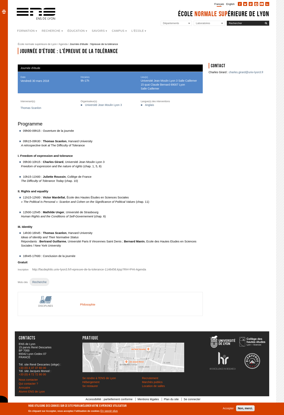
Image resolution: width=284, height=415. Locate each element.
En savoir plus (109, 410)
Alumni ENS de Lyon (32, 391)
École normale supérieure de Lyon (37, 44)
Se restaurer (90, 386)
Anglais (149, 105)
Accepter (228, 408)
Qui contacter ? (28, 383)
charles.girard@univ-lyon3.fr (246, 72)
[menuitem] (218, 4)
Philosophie (87, 304)
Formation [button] (26, 30)
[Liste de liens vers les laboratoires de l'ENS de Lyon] (209, 23)
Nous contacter (28, 379)
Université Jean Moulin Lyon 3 (103, 105)
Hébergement (91, 382)
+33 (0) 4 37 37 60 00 (32, 367)
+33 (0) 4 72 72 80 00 (32, 374)
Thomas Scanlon (31, 107)
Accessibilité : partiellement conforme (109, 399)
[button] (4, 12)
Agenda (63, 44)
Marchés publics (152, 382)
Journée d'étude (30, 68)
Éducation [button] (76, 30)
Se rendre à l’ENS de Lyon (99, 378)
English (230, 4)
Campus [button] (118, 30)
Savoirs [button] (98, 30)
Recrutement (150, 378)
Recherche (39, 282)
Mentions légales (148, 399)
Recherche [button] (51, 30)
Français (219, 4)
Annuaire (24, 387)
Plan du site (171, 399)
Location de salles (153, 386)
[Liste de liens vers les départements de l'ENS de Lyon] (176, 23)
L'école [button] (138, 30)
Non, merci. (245, 408)
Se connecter (192, 399)
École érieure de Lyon (223, 14)
